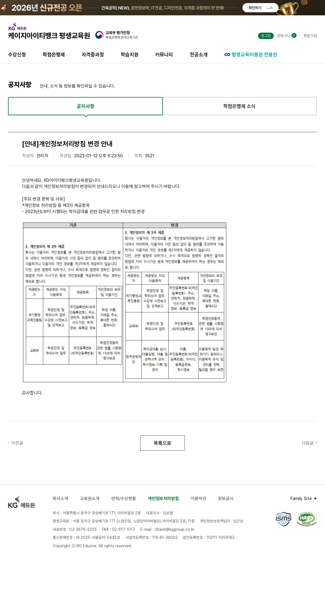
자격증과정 (93, 54)
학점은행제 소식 (239, 106)
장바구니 (287, 35)
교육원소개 (90, 498)
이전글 (17, 443)
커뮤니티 (164, 54)
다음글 (308, 443)
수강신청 (17, 54)
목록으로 (162, 443)
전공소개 (199, 54)
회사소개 (60, 498)
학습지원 (130, 54)
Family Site (301, 498)
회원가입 (310, 35)
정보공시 (226, 498)
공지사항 (85, 106)
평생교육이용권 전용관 (250, 54)
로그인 (266, 35)
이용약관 (198, 498)
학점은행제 (54, 54)
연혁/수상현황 (123, 498)
